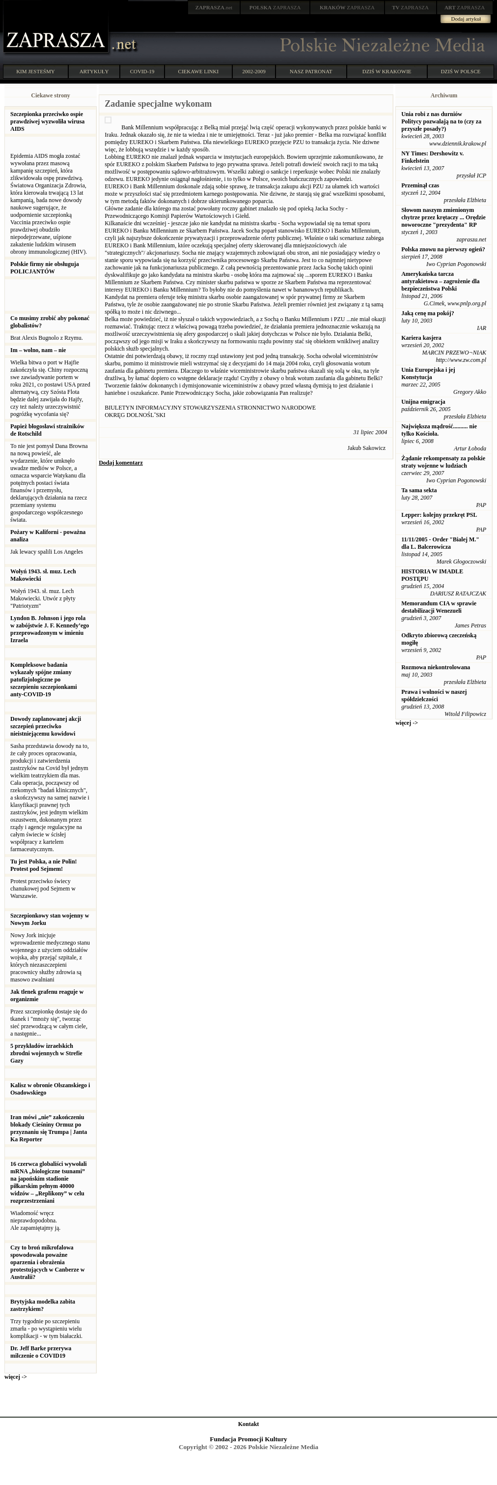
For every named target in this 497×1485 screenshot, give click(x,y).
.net (214, 7)
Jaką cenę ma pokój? (427, 313)
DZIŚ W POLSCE (460, 71)
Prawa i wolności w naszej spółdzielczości (434, 695)
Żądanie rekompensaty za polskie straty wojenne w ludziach (443, 462)
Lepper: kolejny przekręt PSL (439, 514)
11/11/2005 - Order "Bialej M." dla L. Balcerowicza (440, 543)
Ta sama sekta (419, 490)
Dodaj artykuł (466, 19)
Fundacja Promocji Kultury (248, 1439)
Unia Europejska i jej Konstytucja (428, 373)
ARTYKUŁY (94, 71)
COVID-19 (142, 71)
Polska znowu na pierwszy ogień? (443, 249)
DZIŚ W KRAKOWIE (387, 71)
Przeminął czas (420, 185)
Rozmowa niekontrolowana (435, 667)
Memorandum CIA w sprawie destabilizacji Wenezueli (438, 607)
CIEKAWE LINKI (198, 71)
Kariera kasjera (421, 337)
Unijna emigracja (423, 401)
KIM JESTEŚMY (35, 71)
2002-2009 (254, 71)
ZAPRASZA (275, 7)
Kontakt (248, 1424)
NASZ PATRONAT (311, 71)
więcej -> (15, 1376)
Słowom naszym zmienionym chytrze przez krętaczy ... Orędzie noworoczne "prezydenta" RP (443, 217)
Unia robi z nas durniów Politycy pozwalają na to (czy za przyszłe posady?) (441, 121)
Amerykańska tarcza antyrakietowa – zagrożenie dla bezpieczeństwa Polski (440, 281)
